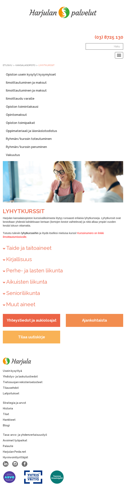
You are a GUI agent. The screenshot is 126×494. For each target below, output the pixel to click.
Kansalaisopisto (25, 65)
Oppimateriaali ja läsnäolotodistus (31, 131)
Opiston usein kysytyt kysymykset (31, 74)
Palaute (8, 446)
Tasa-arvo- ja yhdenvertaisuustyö (25, 434)
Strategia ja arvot (14, 402)
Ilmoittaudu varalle (20, 98)
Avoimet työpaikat (15, 440)
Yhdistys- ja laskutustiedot (20, 376)
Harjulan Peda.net (14, 451)
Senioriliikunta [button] (23, 293)
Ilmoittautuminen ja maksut (26, 82)
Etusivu (7, 65)
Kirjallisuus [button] (19, 259)
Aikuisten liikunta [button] (26, 282)
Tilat (6, 414)
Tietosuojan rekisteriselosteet (22, 382)
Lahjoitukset (11, 393)
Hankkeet (9, 419)
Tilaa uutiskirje (31, 337)
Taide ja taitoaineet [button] (28, 248)
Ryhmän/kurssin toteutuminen (29, 139)
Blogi (6, 425)
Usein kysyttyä (12, 370)
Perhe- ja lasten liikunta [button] (34, 270)
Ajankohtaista (94, 320)
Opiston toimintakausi (22, 106)
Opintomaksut (16, 115)
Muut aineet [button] (20, 304)
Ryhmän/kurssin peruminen (26, 147)
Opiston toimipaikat (20, 123)
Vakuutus (13, 155)
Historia (8, 408)
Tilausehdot (11, 387)
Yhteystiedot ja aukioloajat (31, 320)
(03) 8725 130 (109, 37)
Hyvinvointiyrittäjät (15, 457)
